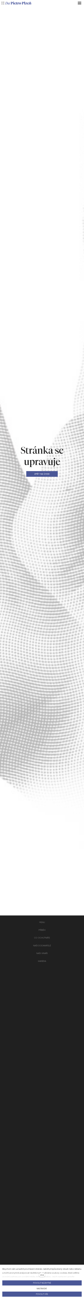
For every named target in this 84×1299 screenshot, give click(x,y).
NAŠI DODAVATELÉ (42, 945)
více (42, 1275)
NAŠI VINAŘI (42, 953)
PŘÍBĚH (42, 929)
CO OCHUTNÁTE (42, 937)
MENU (42, 922)
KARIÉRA (42, 961)
